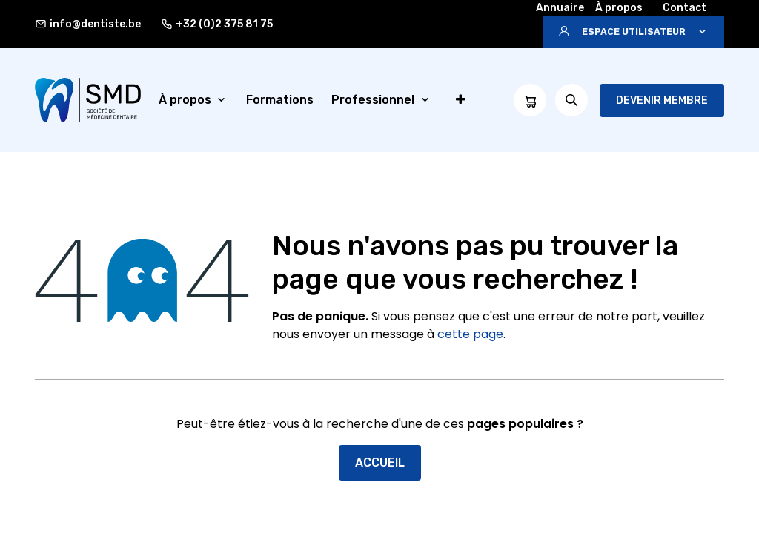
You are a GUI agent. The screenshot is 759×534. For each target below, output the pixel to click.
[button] (633, 32)
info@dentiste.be (88, 24)
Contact (684, 7)
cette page (470, 334)
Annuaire (560, 7)
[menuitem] (194, 100)
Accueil (380, 462)
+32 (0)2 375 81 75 (217, 24)
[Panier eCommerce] (530, 100)
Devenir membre (662, 100)
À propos (619, 7)
